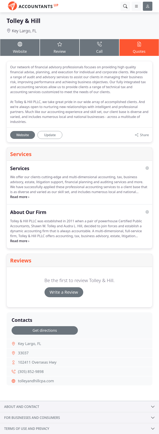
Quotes (139, 47)
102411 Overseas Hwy (37, 362)
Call (99, 47)
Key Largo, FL (24, 31)
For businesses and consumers (32, 417)
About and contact (21, 406)
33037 (23, 352)
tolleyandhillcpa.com (36, 380)
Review (59, 47)
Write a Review (64, 292)
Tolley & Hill (23, 21)
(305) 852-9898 (31, 371)
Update (50, 135)
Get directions (45, 330)
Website (20, 47)
